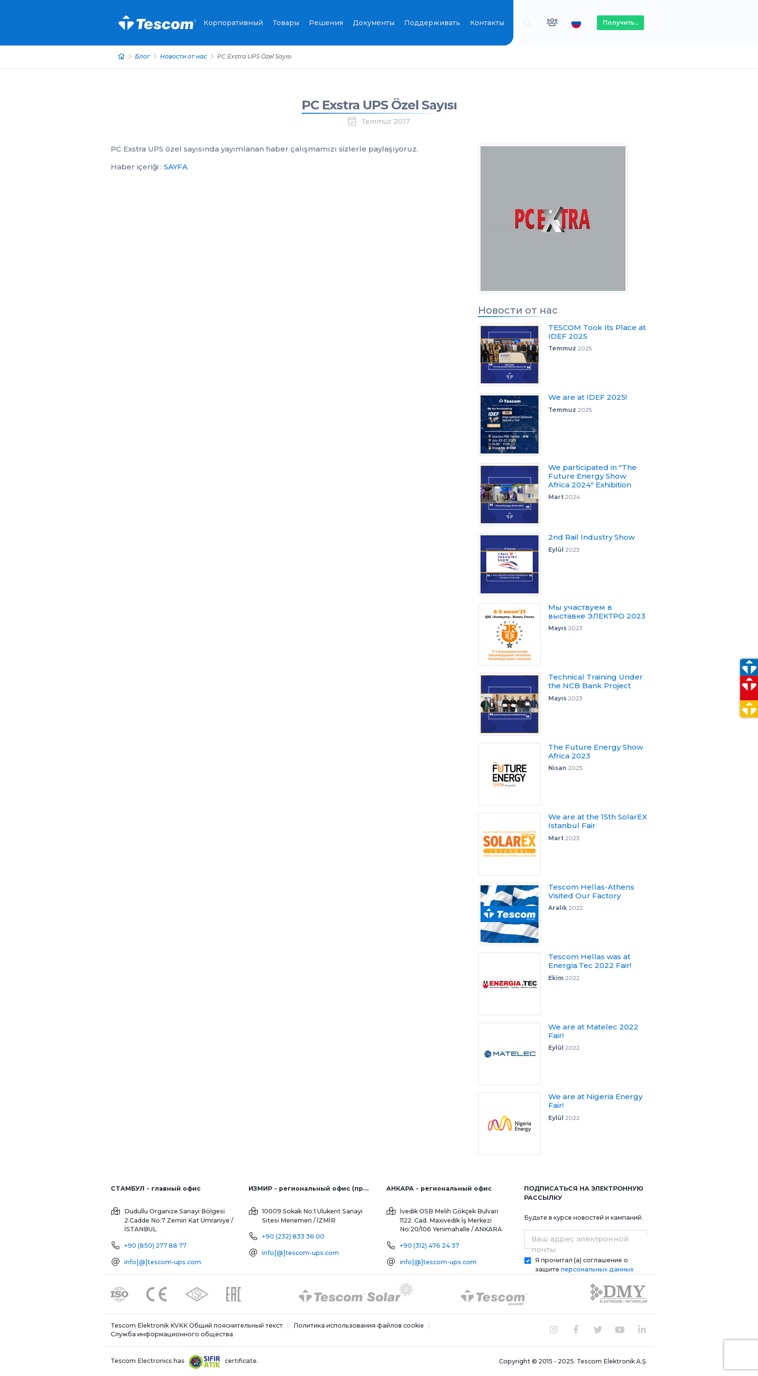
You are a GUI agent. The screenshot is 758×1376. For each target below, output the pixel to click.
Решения (326, 22)
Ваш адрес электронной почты (580, 1244)
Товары (286, 22)
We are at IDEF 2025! (587, 397)
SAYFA (176, 166)
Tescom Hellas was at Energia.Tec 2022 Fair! (589, 961)
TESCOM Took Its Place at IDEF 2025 (597, 332)
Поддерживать (432, 22)
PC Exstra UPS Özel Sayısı (379, 105)
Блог (142, 56)
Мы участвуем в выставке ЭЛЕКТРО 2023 (596, 611)
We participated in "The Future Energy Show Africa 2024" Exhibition (592, 476)
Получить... (621, 22)
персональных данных (597, 1269)
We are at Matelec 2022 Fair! (593, 1031)
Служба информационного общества (172, 1334)
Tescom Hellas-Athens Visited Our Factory (591, 891)
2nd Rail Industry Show (591, 537)
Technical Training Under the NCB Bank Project (595, 681)
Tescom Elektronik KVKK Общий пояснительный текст (197, 1325)
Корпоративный (233, 22)
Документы (373, 22)
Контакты (487, 22)
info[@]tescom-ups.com (162, 1262)
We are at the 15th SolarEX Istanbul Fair (597, 821)
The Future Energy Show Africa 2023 (595, 751)
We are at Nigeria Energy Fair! (595, 1101)
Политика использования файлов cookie (358, 1325)
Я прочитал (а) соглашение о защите (584, 1264)
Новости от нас (183, 56)
